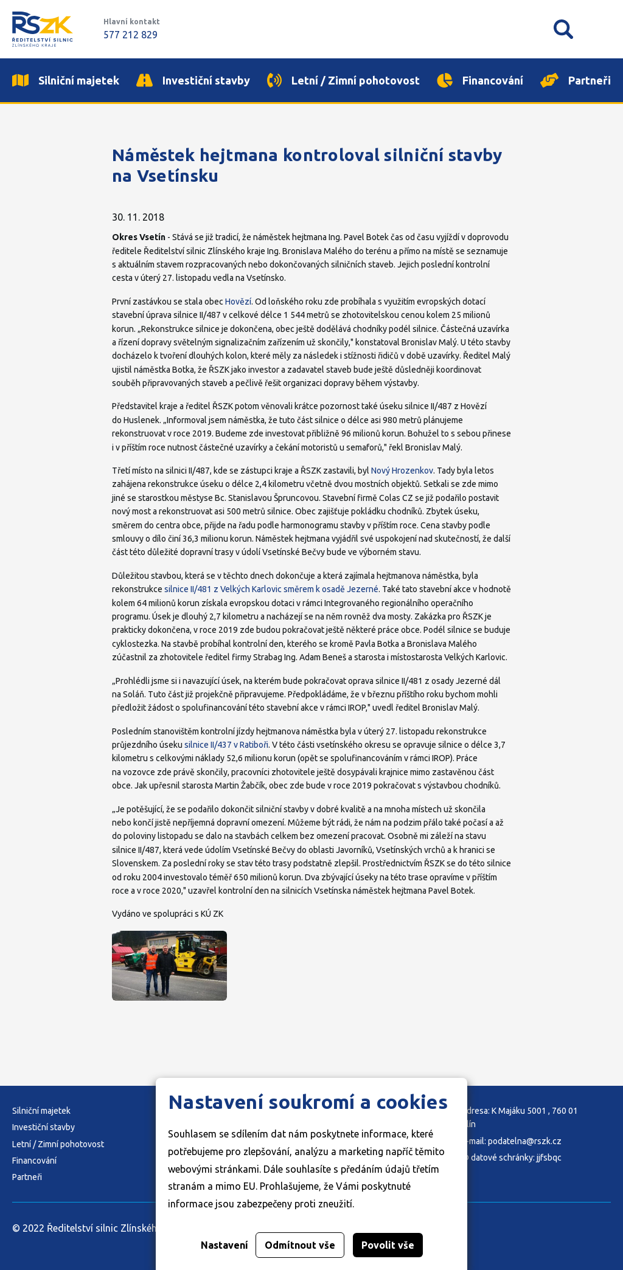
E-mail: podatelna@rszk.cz (511, 1141)
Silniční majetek (41, 1111)
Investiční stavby (43, 1127)
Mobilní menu (601, 29)
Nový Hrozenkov (402, 470)
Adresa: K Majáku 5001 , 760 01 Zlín (519, 1117)
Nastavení (224, 1245)
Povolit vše (387, 1245)
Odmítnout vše (300, 1245)
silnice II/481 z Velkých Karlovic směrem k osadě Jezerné (271, 589)
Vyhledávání (563, 29)
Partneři (27, 1177)
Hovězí (238, 301)
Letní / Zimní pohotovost (58, 1144)
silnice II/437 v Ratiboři (226, 745)
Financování (34, 1160)
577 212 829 (130, 34)
